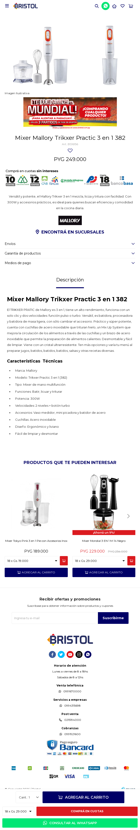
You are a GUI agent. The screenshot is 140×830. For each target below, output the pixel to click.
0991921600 (72, 734)
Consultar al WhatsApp (73, 823)
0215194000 (72, 720)
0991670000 (72, 691)
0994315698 (72, 705)
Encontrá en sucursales (72, 232)
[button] (128, 516)
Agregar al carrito (87, 797)
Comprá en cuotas (87, 811)
